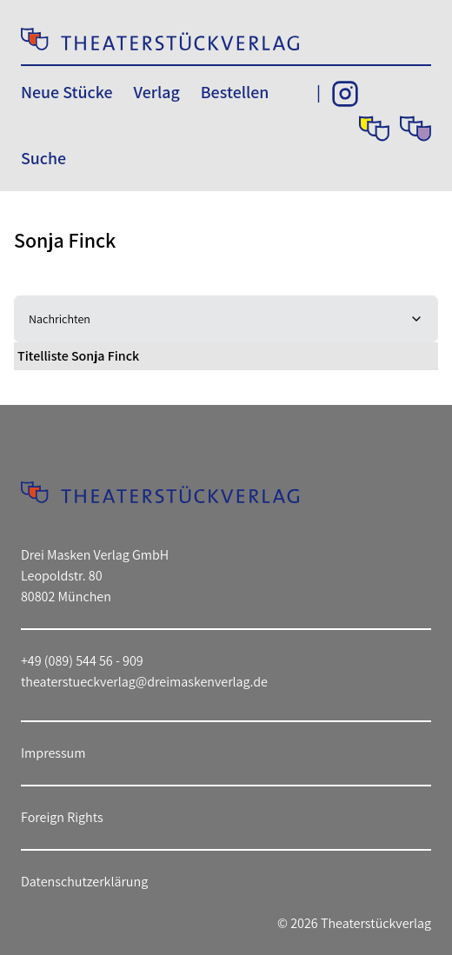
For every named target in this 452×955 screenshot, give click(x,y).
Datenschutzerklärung (84, 881)
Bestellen (235, 92)
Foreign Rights (62, 817)
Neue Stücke (66, 92)
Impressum (53, 753)
